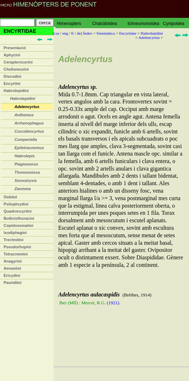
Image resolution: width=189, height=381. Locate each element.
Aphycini (12, 55)
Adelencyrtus (149, 37)
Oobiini (10, 197)
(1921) (113, 302)
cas (56, 33)
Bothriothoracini (19, 218)
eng (65, 33)
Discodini (12, 76)
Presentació (15, 48)
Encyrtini (12, 83)
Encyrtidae (127, 33)
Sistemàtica (105, 33)
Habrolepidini (16, 90)
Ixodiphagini (15, 232)
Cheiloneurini (16, 69)
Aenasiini (12, 268)
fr (72, 33)
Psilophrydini (16, 204)
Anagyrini (13, 261)
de (79, 33)
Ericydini (12, 275)
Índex (87, 33)
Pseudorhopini (17, 247)
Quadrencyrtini (17, 211)
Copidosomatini (18, 225)
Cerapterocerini (18, 62)
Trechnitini (14, 240)
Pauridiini (12, 282)
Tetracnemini (16, 254)
